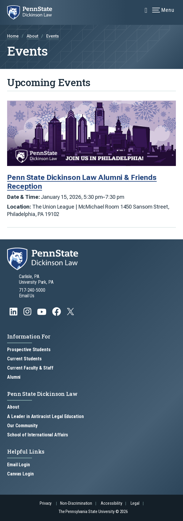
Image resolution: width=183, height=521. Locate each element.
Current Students (24, 359)
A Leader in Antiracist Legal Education (45, 416)
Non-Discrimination (76, 503)
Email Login (18, 464)
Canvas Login (20, 474)
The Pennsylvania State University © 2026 (93, 511)
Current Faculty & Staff (30, 368)
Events (52, 36)
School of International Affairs (37, 435)
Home (13, 36)
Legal (135, 503)
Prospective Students (29, 349)
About (33, 36)
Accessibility (111, 503)
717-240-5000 (32, 290)
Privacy (46, 503)
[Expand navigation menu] (146, 9)
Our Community (22, 425)
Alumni (13, 377)
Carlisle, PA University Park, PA (36, 279)
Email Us (26, 296)
